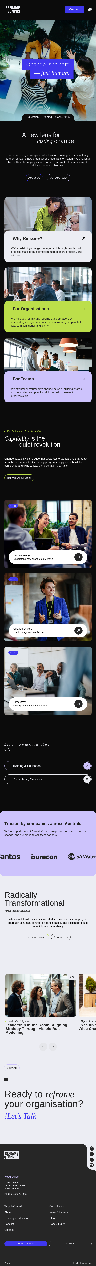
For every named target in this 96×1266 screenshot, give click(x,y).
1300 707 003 (19, 1194)
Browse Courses (26, 1243)
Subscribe (70, 1243)
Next (53, 1047)
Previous (43, 1047)
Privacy (7, 1263)
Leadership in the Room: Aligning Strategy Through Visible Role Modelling (36, 1029)
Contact (74, 9)
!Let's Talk (20, 1116)
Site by (82, 1263)
